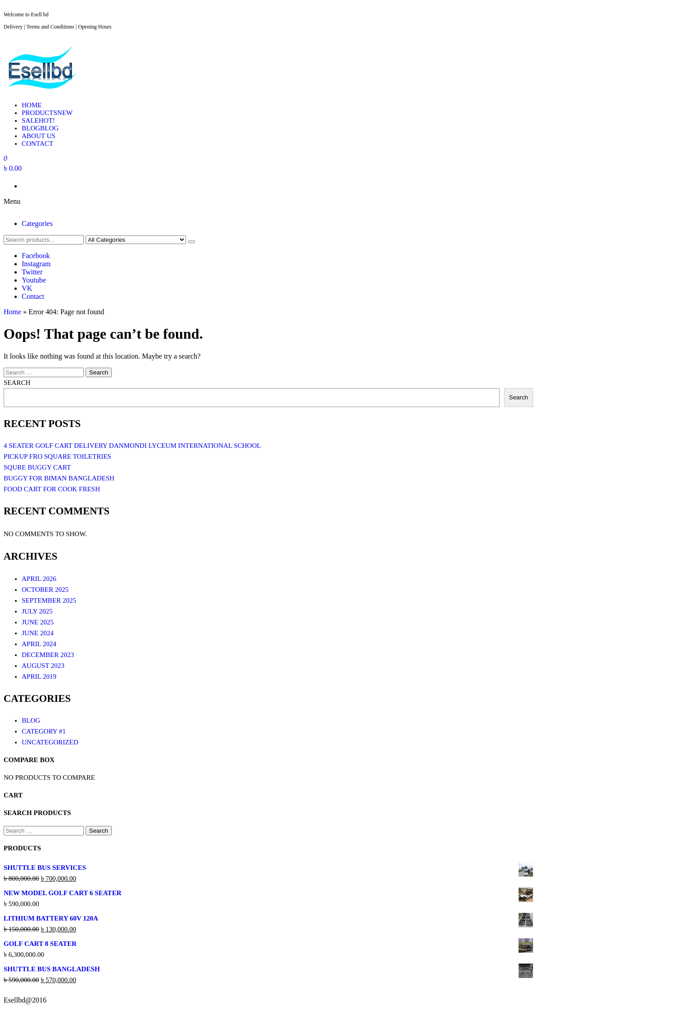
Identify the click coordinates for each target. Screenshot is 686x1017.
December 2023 (48, 654)
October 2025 (45, 589)
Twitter (32, 272)
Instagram (36, 264)
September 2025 (49, 600)
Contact (37, 143)
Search (17, 382)
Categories (37, 223)
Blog (40, 128)
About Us (38, 135)
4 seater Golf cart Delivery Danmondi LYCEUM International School (132, 445)
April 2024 (39, 644)
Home (32, 105)
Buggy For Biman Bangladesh (59, 478)
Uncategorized (50, 742)
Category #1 (44, 731)
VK (27, 288)
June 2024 (37, 633)
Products (47, 112)
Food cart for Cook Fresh (52, 489)
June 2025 (37, 622)
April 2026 (39, 578)
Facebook (36, 255)
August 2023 (43, 665)
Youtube (34, 280)
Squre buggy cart (37, 467)
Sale (38, 120)
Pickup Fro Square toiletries (57, 456)
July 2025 (37, 611)
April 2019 (39, 676)
